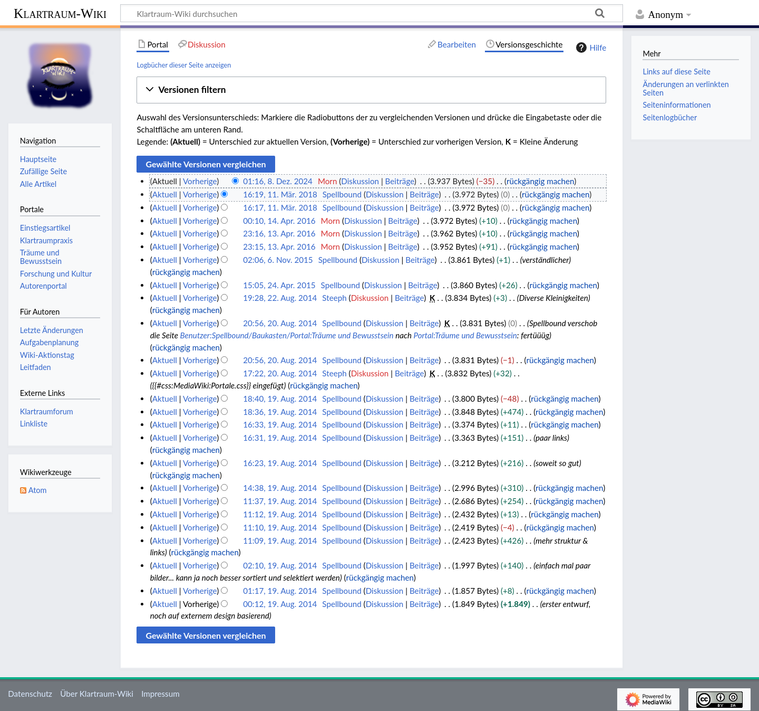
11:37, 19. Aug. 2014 (280, 501)
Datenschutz (30, 693)
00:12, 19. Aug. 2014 (280, 604)
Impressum (160, 693)
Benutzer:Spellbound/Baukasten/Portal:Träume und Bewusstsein (287, 335)
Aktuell (164, 194)
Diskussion (360, 181)
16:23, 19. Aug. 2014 (280, 463)
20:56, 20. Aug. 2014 (280, 323)
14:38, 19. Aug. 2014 (280, 487)
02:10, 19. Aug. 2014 (280, 565)
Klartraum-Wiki (60, 13)
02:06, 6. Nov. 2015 (278, 259)
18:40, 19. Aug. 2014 (280, 398)
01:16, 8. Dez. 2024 (278, 181)
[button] (371, 90)
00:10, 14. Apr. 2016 (279, 220)
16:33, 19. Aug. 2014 (280, 424)
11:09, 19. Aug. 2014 (280, 540)
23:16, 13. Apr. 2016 (279, 233)
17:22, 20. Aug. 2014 (280, 373)
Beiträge (399, 181)
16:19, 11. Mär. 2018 (280, 194)
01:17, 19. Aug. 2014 (280, 590)
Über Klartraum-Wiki (96, 693)
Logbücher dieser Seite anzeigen (184, 65)
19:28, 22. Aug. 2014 (280, 297)
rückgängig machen (540, 181)
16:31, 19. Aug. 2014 (280, 437)
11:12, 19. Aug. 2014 (280, 514)
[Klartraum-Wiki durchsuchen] (371, 13)
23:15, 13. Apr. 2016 (279, 246)
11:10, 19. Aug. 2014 (280, 527)
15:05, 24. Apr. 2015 (279, 285)
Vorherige (200, 181)
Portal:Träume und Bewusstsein (465, 335)
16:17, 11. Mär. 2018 (280, 207)
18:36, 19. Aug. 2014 (280, 411)
